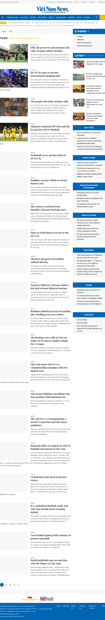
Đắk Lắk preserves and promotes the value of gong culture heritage (50, 49)
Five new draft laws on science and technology (88, 133)
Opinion (71, 17)
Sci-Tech (57, 25)
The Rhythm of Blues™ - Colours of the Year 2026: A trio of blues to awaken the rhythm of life (89, 263)
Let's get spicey (82, 320)
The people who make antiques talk (49, 101)
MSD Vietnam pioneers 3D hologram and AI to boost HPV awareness (89, 256)
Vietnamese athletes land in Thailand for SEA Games (95, 63)
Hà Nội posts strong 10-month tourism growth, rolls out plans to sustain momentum (88, 222)
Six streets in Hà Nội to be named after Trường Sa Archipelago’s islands (89, 297)
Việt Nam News (52, 9)
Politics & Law (13, 17)
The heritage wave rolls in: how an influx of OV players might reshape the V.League (49, 340)
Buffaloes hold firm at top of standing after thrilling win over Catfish (51, 313)
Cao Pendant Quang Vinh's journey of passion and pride (51, 537)
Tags (9, 31)
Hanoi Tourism (5, 25)
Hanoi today (53, 23)
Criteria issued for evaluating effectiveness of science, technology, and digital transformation (89, 140)
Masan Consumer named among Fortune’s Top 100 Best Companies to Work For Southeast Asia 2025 (89, 271)
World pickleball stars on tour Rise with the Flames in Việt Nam (49, 562)
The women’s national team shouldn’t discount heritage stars (48, 208)
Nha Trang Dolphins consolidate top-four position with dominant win (51, 395)
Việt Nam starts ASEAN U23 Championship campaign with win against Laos (49, 367)
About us (73, 607)
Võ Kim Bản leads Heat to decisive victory (49, 478)
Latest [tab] (79, 55)
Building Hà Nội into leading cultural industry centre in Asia (89, 175)
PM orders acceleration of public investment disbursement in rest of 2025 (95, 103)
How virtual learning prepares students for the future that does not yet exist (89, 328)
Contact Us (101, 2)
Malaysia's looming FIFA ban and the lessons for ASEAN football (50, 128)
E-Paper (87, 17)
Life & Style (42, 17)
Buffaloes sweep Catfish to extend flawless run (49, 182)
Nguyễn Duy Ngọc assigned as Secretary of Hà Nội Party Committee (89, 164)
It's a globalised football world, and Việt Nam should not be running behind (49, 509)
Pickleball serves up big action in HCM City (48, 157)
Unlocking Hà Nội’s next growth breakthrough (88, 194)
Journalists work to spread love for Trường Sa (88, 291)
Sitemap (66, 606)
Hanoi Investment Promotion (70, 23)
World (79, 17)
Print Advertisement (84, 43)
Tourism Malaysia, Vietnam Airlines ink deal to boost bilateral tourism (50, 286)
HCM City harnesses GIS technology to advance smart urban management (90, 147)
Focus (3, 23)
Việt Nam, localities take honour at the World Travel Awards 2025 (95, 76)
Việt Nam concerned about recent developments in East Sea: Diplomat (89, 302)
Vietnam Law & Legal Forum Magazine (59, 2)
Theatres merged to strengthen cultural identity (47, 260)
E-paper (80, 31)
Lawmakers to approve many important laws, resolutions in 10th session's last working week (95, 89)
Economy (24, 17)
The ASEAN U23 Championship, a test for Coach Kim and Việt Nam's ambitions (49, 422)
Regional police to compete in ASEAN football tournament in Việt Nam (51, 447)
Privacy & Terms (92, 607)
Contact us (82, 607)
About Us (92, 2)
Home (4, 31)
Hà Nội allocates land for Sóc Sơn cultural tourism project (88, 205)
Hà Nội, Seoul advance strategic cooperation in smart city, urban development (94, 117)
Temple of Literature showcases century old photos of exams (88, 229)
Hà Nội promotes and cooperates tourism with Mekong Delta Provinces (88, 236)
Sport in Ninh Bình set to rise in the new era (50, 234)
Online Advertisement (84, 46)
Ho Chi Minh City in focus (22, 25)
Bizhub (77, 2)
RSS (103, 606)
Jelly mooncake (82, 323)
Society (33, 17)
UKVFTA (47, 25)
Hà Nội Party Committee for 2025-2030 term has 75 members (88, 169)
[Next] (18, 585)
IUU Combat (37, 25)
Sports (51, 17)
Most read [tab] (95, 55)
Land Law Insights (89, 23)
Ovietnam (84, 2)
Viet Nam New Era (40, 23)
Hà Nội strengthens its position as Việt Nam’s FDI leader (90, 199)
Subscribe (80, 40)
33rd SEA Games (68, 25)
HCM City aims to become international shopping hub (45, 74)
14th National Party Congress (21, 23)
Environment (61, 17)
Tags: (4, 38)
